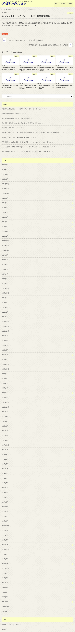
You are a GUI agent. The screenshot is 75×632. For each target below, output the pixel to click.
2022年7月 (5, 336)
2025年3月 (5, 224)
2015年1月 (5, 514)
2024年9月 (5, 252)
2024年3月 (5, 276)
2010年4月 (5, 565)
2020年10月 (5, 402)
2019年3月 (5, 462)
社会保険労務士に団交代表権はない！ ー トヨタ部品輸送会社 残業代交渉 (27, 146)
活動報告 (63, 4)
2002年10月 (5, 598)
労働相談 (70, 4)
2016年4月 (5, 504)
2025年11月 (5, 187)
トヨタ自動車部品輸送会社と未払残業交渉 (17, 118)
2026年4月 (5, 164)
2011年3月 (5, 551)
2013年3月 (5, 528)
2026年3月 (5, 168)
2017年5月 (5, 495)
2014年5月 (5, 523)
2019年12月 (5, 439)
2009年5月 (5, 588)
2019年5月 (5, 458)
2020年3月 (5, 430)
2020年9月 (5, 406)
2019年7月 (5, 453)
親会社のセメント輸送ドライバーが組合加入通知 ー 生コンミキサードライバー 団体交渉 (31, 132)
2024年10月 (5, 248)
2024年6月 (5, 266)
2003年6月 (5, 593)
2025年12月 (5, 182)
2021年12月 (5, 360)
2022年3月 (5, 350)
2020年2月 (5, 434)
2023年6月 (5, 299)
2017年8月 (5, 490)
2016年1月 (5, 509)
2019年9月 (5, 444)
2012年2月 (5, 537)
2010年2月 (5, 574)
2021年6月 (5, 374)
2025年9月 (5, 196)
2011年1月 (5, 556)
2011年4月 (5, 546)
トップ (56, 4)
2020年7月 (5, 416)
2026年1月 (5, 178)
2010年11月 (5, 560)
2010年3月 (5, 570)
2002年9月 (5, 602)
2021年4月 (5, 383)
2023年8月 (5, 294)
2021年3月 (5, 388)
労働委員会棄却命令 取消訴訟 (13, 113)
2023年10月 (5, 290)
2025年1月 (5, 234)
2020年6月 (5, 420)
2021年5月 (5, 378)
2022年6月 (5, 341)
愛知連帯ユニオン (58, 629)
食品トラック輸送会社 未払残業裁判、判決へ (18, 137)
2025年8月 (5, 201)
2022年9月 (5, 332)
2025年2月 (5, 229)
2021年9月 (5, 369)
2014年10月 (5, 518)
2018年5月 (5, 481)
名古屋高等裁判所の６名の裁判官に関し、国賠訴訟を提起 (21, 123)
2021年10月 (5, 364)
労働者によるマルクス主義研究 (11, 615)
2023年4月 (5, 304)
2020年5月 (5, 425)
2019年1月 (5, 472)
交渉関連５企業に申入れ (12, 127)
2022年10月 (5, 327)
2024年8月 (5, 257)
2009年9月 (5, 579)
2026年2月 (5, 173)
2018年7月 (5, 476)
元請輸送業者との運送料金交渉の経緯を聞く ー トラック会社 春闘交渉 (26, 141)
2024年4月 (5, 271)
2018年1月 (5, 486)
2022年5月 (5, 346)
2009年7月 (5, 584)
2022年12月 (5, 318)
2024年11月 (5, 243)
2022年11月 (5, 322)
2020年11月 (5, 397)
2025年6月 (5, 210)
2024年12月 (5, 238)
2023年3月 (5, 308)
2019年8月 (5, 448)
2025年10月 (5, 192)
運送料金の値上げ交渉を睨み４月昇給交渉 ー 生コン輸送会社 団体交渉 (26, 151)
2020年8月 (5, 411)
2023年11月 (5, 285)
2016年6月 (5, 500)
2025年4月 (5, 220)
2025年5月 (5, 215)
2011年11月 (5, 542)
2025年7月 (5, 206)
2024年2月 (5, 280)
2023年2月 (5, 313)
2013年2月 (5, 532)
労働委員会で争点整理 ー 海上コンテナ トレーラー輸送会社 (23, 109)
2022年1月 (5, 355)
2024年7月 (5, 262)
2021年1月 (5, 392)
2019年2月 (5, 467)
